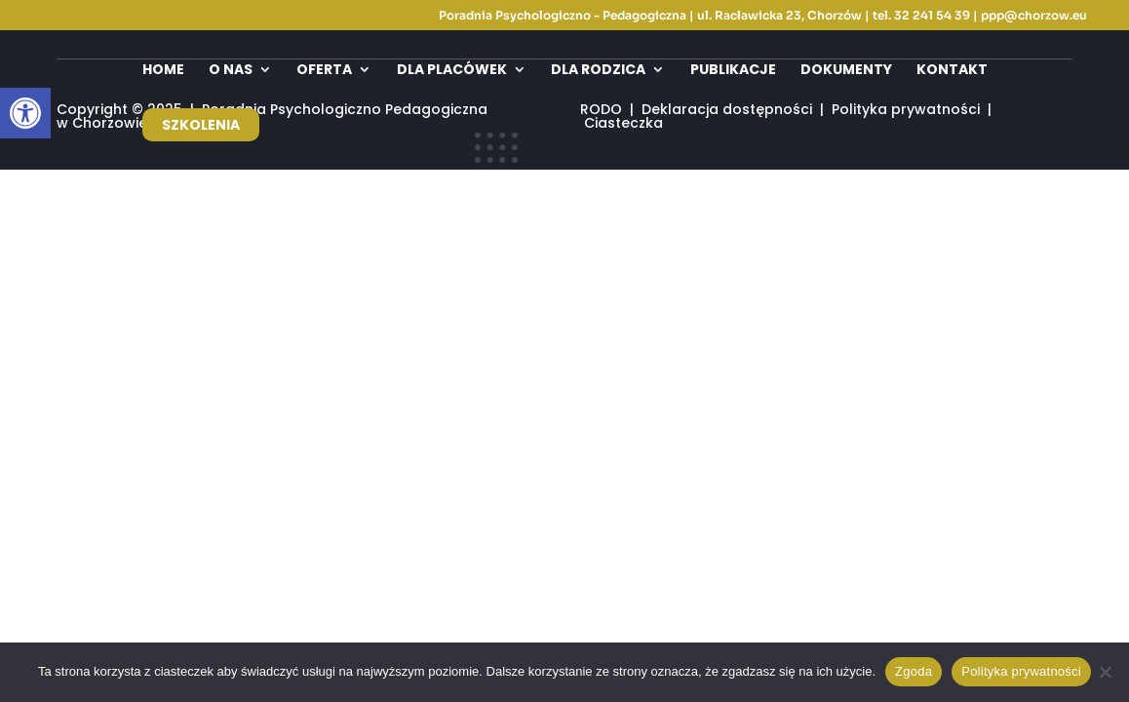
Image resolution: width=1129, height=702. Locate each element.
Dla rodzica (598, 70)
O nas (231, 70)
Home (163, 70)
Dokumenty (846, 70)
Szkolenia (201, 125)
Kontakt (952, 70)
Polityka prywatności (1021, 671)
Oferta (324, 70)
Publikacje (733, 70)
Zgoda (913, 671)
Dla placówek (452, 70)
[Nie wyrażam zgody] (1104, 672)
